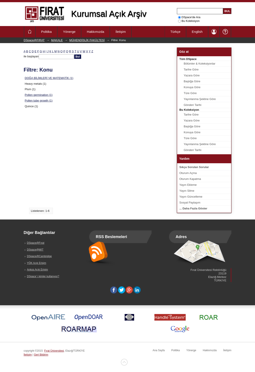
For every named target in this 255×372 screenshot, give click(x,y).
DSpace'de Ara (189, 17)
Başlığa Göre (192, 81)
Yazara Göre (192, 75)
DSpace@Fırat (35, 242)
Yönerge (69, 31)
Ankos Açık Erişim (37, 269)
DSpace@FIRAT (34, 40)
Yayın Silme (186, 190)
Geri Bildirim (41, 354)
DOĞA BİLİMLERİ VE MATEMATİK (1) (49, 78)
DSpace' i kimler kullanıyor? (43, 276)
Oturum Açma (188, 173)
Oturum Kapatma (190, 179)
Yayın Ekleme (188, 184)
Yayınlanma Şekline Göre (200, 99)
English (197, 31)
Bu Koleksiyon (188, 21)
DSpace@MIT (35, 249)
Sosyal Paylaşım (189, 202)
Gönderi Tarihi (192, 105)
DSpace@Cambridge (39, 256)
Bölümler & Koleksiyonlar (199, 63)
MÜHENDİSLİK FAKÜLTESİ (87, 40)
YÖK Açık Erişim (36, 263)
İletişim (120, 31)
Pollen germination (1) (38, 95)
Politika (46, 31)
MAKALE (57, 40)
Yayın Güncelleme (190, 196)
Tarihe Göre (191, 69)
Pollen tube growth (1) (38, 100)
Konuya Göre (192, 87)
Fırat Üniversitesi (54, 350)
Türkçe (175, 31)
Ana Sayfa (159, 350)
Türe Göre (190, 93)
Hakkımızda (95, 31)
